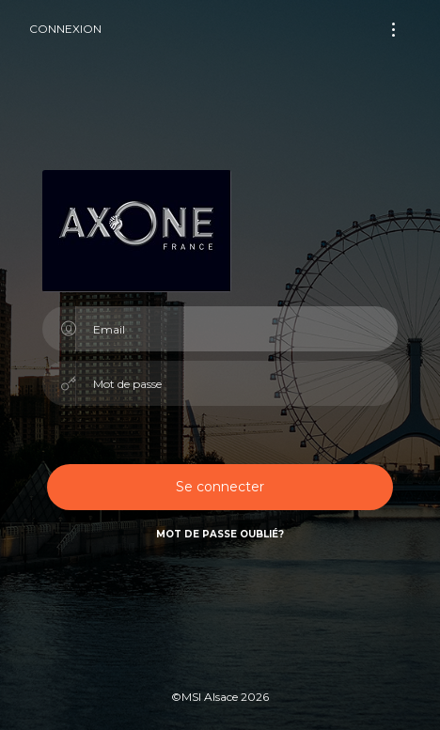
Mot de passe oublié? (220, 534)
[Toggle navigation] (393, 29)
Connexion (65, 29)
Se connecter (220, 486)
